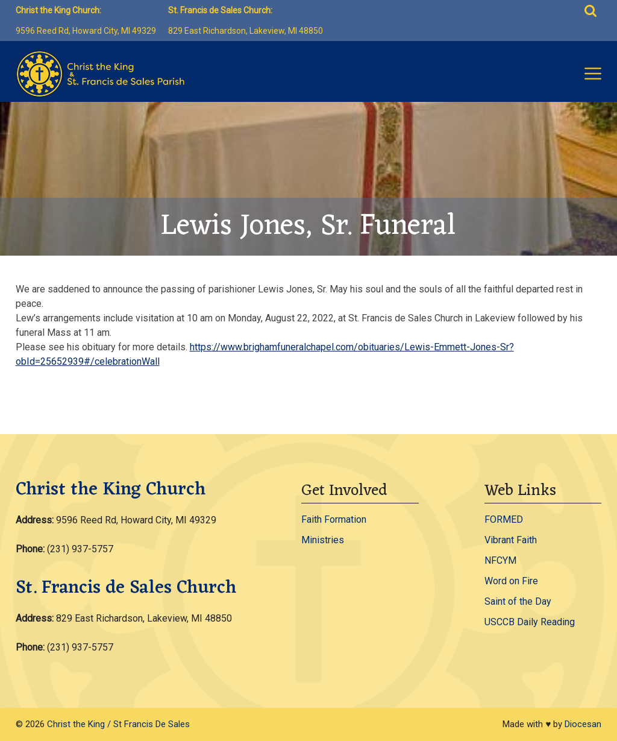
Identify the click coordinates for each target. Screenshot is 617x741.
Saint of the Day (517, 601)
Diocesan (583, 724)
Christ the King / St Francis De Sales (118, 724)
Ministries (322, 540)
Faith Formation (333, 519)
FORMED (503, 519)
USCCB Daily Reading (529, 622)
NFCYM (500, 560)
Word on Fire (511, 581)
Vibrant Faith (510, 540)
